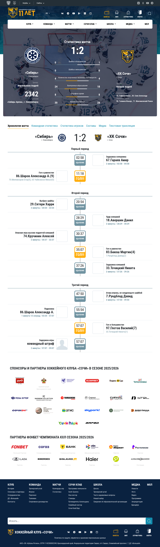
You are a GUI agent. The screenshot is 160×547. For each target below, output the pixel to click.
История (11, 488)
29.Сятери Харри (42, 204)
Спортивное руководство (38, 502)
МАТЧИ (57, 484)
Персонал (32, 495)
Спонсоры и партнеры (16, 492)
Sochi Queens (73, 492)
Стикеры (71, 498)
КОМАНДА (35, 484)
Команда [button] (48, 24)
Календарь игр (58, 488)
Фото (133, 492)
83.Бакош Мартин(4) (120, 252)
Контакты (11, 502)
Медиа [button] (129, 24)
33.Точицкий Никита (120, 268)
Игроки (31, 492)
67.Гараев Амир (117, 160)
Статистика (57, 492)
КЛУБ (11, 484)
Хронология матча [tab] (18, 125)
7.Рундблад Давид (119, 296)
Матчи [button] (68, 24)
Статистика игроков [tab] (71, 125)
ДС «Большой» (13, 498)
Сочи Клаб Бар (74, 508)
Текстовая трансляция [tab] (122, 125)
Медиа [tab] (102, 125)
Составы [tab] (91, 125)
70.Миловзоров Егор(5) (20, 179)
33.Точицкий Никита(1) (117, 331)
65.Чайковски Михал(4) (43, 179)
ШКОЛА (98, 484)
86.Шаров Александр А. (37, 312)
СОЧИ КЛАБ (75, 484)
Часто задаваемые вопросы (104, 495)
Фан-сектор (72, 495)
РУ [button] (47, 13)
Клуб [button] (29, 24)
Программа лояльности (77, 488)
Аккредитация (137, 502)
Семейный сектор (75, 505)
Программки (136, 498)
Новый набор (99, 498)
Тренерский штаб (35, 488)
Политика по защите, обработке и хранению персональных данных (80, 538)
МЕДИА (136, 484)
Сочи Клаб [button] (89, 24)
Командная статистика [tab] (44, 125)
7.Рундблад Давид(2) (116, 255)
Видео (134, 495)
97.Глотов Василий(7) (121, 328)
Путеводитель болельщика (78, 502)
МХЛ (147, 24)
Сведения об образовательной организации (110, 502)
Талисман (32, 498)
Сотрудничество (14, 495)
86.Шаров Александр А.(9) (35, 176)
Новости (135, 488)
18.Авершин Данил (119, 220)
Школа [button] (110, 24)
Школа (96, 488)
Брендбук (135, 505)
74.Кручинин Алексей (38, 236)
